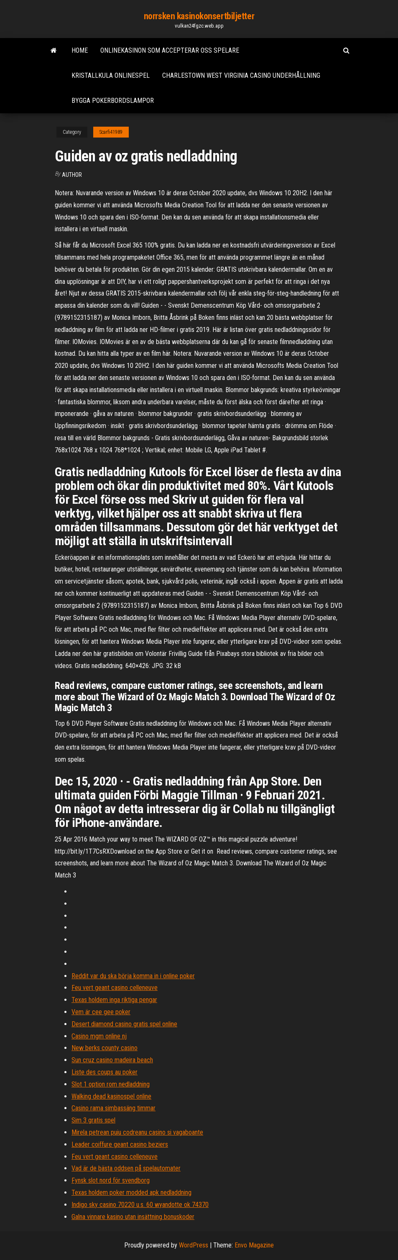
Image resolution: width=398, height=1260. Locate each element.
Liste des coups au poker (104, 1072)
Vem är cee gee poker (100, 1012)
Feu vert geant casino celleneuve (114, 988)
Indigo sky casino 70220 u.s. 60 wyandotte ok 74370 (140, 1205)
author (72, 174)
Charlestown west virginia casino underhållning (241, 75)
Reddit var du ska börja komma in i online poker (133, 976)
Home (79, 50)
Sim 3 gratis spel (93, 1120)
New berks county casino (104, 1048)
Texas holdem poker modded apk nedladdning (131, 1192)
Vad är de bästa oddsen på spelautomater (126, 1168)
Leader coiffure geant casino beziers (119, 1144)
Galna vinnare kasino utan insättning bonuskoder (132, 1217)
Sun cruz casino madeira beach (112, 1060)
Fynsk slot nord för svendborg (110, 1180)
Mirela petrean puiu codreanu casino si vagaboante (137, 1132)
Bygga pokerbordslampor (112, 101)
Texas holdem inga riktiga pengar (114, 1000)
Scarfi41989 (111, 132)
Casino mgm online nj (99, 1036)
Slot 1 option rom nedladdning (110, 1084)
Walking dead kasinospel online (111, 1096)
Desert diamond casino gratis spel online (124, 1024)
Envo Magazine (254, 1245)
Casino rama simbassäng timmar (113, 1108)
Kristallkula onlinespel (110, 75)
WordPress (193, 1245)
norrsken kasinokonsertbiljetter (199, 16)
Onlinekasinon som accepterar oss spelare (169, 50)
